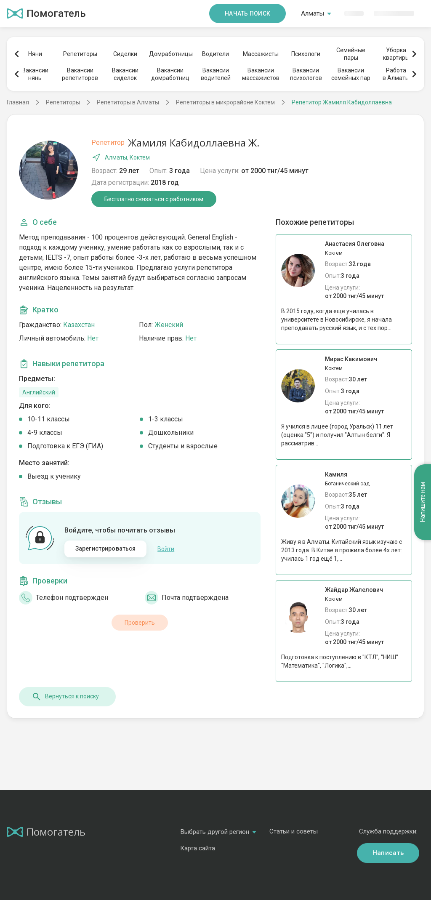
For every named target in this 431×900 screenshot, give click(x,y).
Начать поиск (247, 13)
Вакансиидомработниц (170, 74)
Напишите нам (422, 502)
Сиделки (125, 54)
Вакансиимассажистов (260, 74)
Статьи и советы (293, 831)
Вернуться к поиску (65, 697)
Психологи (305, 54)
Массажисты (261, 54)
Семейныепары (350, 54)
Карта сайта (197, 848)
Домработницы (170, 54)
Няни (35, 54)
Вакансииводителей (216, 74)
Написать (388, 853)
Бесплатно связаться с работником (153, 199)
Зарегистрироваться (105, 548)
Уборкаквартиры (396, 54)
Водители (215, 54)
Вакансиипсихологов (306, 74)
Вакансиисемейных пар (350, 74)
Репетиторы (80, 54)
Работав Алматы (396, 74)
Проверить (140, 622)
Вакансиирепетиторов (80, 74)
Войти (165, 549)
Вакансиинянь (35, 74)
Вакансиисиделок (125, 74)
